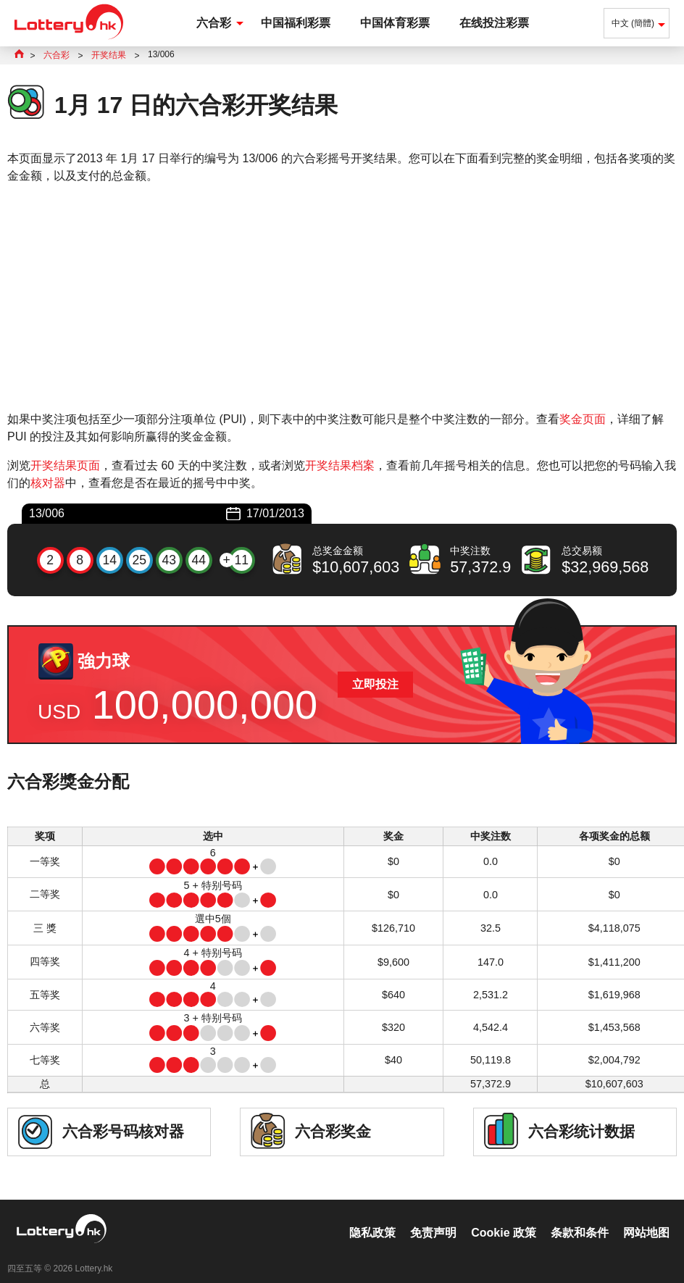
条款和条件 (580, 1217)
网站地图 (646, 1217)
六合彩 (213, 23)
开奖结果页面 (65, 465)
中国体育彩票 (395, 23)
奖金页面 (582, 419)
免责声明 (433, 1217)
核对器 (47, 483)
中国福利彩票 (295, 23)
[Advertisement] (342, 297)
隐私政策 (372, 1217)
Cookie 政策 (503, 1217)
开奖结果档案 (340, 465)
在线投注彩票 (494, 23)
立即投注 (375, 684)
